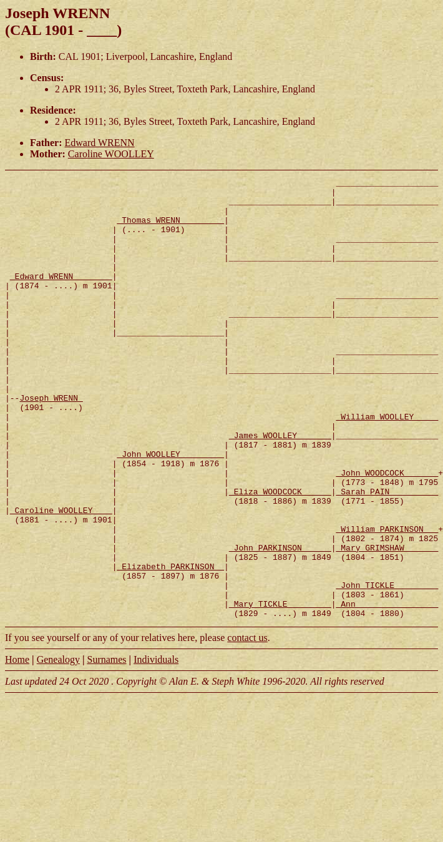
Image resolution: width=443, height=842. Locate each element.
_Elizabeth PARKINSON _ (170, 644)
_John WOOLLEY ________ (170, 510)
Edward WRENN (100, 142)
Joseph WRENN (50, 442)
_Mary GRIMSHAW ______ (387, 622)
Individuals (156, 747)
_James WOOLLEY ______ (280, 487)
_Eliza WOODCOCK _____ (280, 555)
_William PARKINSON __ (387, 599)
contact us (247, 725)
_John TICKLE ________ (387, 667)
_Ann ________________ (387, 689)
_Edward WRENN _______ (61, 296)
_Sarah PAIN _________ (387, 555)
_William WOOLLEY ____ (387, 465)
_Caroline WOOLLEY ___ (61, 577)
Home (17, 747)
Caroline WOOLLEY (111, 154)
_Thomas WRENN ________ (170, 229)
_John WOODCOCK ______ (387, 532)
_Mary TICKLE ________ (280, 689)
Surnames (106, 747)
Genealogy (58, 747)
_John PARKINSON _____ (280, 622)
